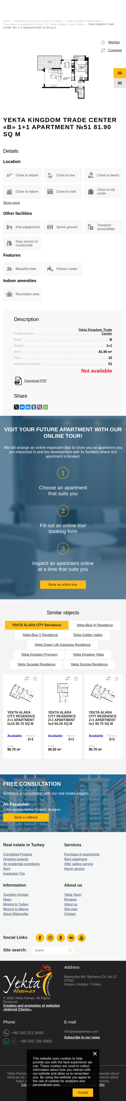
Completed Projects (17, 854)
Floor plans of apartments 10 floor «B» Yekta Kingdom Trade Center (43, 24)
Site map (70, 909)
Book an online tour (63, 584)
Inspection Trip (14, 873)
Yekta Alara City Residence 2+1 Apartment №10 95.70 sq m (21, 718)
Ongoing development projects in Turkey (38, 21)
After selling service (78, 864)
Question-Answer (16, 894)
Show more (11, 203)
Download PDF (35, 381)
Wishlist (114, 42)
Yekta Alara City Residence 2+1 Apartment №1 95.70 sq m (103, 718)
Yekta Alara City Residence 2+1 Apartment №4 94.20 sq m (62, 718)
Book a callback (26, 817)
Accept (83, 1092)
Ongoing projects (15, 859)
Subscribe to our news (82, 1037)
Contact (70, 914)
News (7, 899)
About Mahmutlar (15, 914)
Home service (74, 869)
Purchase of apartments (82, 854)
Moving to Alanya (15, 909)
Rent (6, 869)
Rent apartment (75, 859)
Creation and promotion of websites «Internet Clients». (31, 1007)
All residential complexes (21, 864)
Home (6, 21)
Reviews (70, 899)
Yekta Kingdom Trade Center (84, 21)
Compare (115, 50)
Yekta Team (73, 894)
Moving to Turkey (15, 904)
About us (70, 904)
